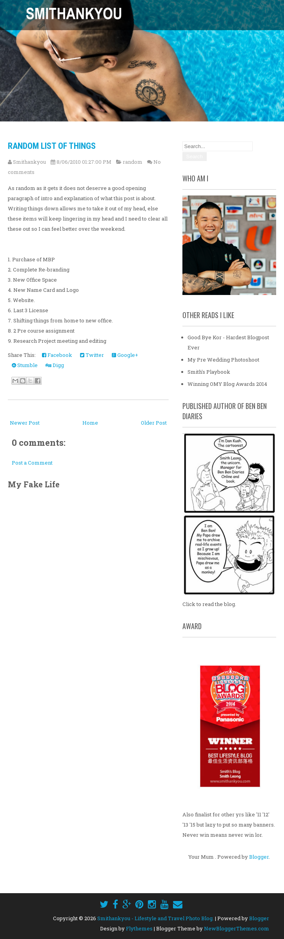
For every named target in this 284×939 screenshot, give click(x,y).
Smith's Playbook (209, 371)
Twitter (92, 354)
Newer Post (25, 422)
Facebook (57, 354)
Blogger (259, 856)
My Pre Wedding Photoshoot (223, 359)
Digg (55, 365)
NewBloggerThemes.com (236, 928)
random (132, 161)
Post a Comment (32, 462)
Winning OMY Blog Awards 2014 (227, 383)
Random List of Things (52, 146)
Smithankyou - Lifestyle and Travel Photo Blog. (155, 918)
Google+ (125, 354)
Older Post (154, 422)
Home (90, 422)
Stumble (25, 365)
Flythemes (139, 928)
